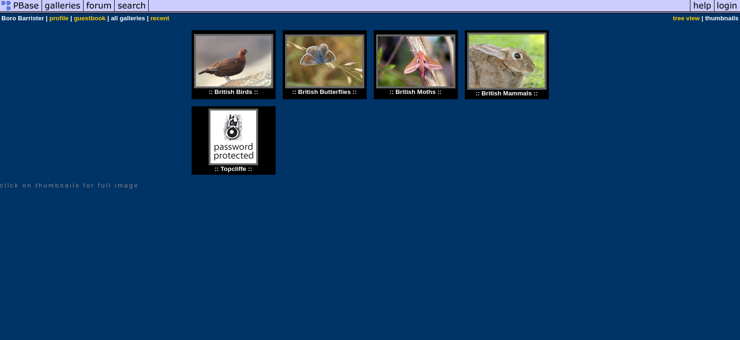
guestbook (89, 18)
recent (160, 18)
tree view (686, 18)
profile (59, 18)
